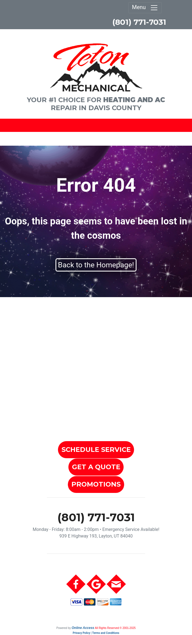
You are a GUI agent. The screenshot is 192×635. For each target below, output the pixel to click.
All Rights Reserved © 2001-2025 (115, 627)
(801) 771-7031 (139, 22)
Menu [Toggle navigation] (145, 8)
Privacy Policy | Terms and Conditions (96, 632)
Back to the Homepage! (96, 264)
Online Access (83, 628)
